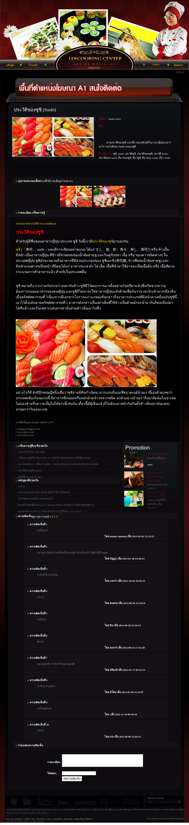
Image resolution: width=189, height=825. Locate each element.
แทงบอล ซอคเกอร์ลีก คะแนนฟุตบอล (36, 223)
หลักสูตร (19, 821)
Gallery (49, 821)
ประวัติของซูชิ (102, 241)
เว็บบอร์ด (40, 821)
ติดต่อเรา (89, 821)
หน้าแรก (9, 821)
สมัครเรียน (68, 821)
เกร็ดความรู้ (29, 821)
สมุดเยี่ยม (57, 821)
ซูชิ (18, 249)
